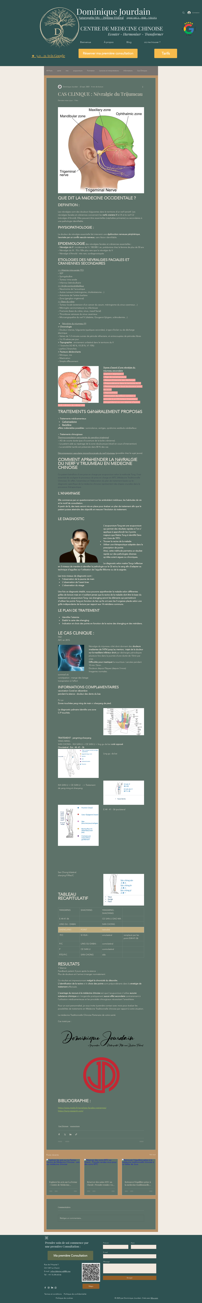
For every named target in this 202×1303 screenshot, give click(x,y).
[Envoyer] (129, 1278)
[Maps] (90, 1286)
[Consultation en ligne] (55, 1287)
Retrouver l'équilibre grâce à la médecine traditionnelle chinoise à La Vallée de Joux (138, 1183)
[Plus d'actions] (142, 86)
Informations (128, 71)
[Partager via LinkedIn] (70, 1134)
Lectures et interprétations (109, 71)
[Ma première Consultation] (70, 1255)
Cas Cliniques (142, 71)
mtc (67, 71)
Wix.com (154, 1298)
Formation (91, 71)
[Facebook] (45, 1287)
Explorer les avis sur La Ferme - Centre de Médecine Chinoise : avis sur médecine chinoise (63, 1183)
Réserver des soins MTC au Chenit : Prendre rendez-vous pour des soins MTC (101, 1183)
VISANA (152, 17)
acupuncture (77, 71)
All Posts (49, 71)
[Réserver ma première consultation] (108, 53)
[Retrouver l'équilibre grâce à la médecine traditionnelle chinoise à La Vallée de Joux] (139, 1168)
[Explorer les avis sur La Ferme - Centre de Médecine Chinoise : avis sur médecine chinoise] (63, 1168)
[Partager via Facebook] (59, 1134)
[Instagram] (48, 1287)
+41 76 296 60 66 (54, 1275)
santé (59, 71)
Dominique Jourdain (113, 11)
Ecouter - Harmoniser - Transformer (136, 34)
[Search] (183, 12)
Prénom (106, 1243)
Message (106, 1261)
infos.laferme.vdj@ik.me (60, 1271)
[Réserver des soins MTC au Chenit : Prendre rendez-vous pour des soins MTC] (101, 1168)
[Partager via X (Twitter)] (65, 1134)
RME (143, 17)
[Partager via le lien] (76, 1134)
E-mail (105, 1252)
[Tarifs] (165, 53)
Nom (133, 1243)
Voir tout (153, 1154)
